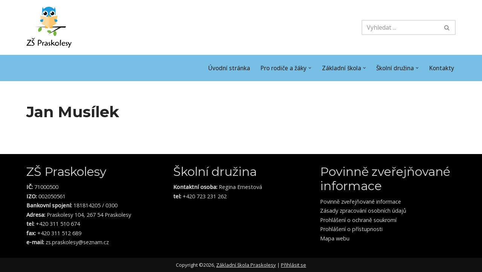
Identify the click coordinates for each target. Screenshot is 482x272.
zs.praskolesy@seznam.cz (76, 242)
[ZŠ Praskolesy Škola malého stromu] (49, 27)
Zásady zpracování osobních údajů (363, 210)
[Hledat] (400, 27)
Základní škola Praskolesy (246, 264)
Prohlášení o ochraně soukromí (358, 220)
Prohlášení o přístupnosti (351, 229)
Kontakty (441, 68)
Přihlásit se (293, 264)
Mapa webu (334, 238)
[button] (303, 68)
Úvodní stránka (219, 68)
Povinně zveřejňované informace (360, 201)
